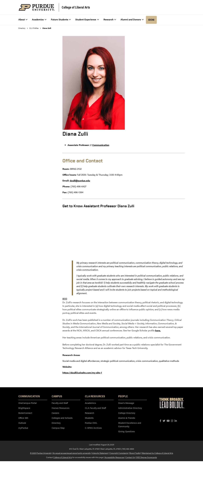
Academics (90, 402)
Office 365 (23, 417)
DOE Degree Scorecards (146, 457)
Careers (55, 412)
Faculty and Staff (60, 402)
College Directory (126, 412)
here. (158, 330)
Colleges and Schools (62, 417)
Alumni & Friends (126, 417)
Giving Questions (126, 431)
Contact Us (130, 457)
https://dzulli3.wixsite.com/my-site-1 (82, 372)
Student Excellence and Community (129, 424)
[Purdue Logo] (36, 7)
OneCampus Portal (27, 402)
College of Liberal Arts (76, 7)
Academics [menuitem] (39, 19)
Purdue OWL (91, 422)
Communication (100, 145)
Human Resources (60, 407)
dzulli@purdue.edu (80, 180)
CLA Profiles (34, 28)
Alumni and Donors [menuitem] (132, 19)
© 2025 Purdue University (40, 453)
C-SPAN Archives (93, 427)
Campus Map (58, 427)
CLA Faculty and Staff (95, 407)
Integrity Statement (100, 453)
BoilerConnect (25, 412)
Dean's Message (126, 402)
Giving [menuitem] (151, 19)
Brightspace (24, 407)
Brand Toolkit (135, 453)
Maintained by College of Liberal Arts (157, 453)
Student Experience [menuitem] (87, 19)
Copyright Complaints (119, 453)
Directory (21, 28)
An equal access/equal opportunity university (72, 453)
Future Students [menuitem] (61, 19)
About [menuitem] (23, 19)
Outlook (22, 422)
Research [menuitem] (109, 19)
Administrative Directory (130, 407)
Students (89, 417)
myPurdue (23, 427)
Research (89, 412)
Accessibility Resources (114, 457)
